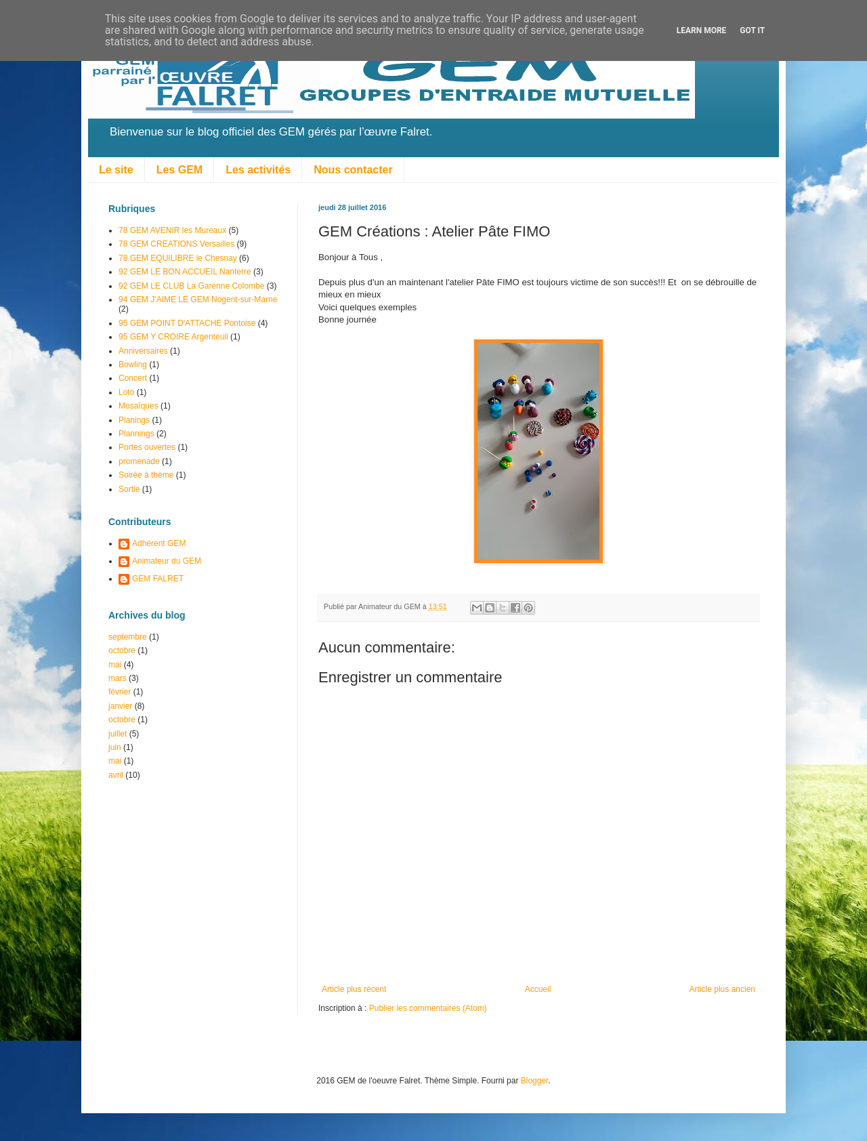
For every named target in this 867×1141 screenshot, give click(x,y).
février (119, 692)
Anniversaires (143, 351)
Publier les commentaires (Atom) (428, 1008)
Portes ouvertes (147, 447)
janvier (120, 706)
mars (117, 678)
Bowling (133, 364)
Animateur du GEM (166, 561)
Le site (116, 169)
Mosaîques (138, 406)
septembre (127, 637)
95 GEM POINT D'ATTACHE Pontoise (187, 323)
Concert (133, 378)
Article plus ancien (722, 989)
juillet (117, 734)
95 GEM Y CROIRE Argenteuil (173, 336)
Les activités (258, 169)
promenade (139, 461)
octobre (121, 650)
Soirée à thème (146, 475)
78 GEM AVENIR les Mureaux (172, 230)
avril (115, 775)
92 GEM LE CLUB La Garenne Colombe (191, 286)
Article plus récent (354, 989)
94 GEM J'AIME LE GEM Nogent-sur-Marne (198, 299)
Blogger (535, 1080)
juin (114, 747)
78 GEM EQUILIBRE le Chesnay (178, 258)
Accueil (538, 989)
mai (114, 664)
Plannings (136, 433)
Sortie (129, 489)
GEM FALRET (158, 578)
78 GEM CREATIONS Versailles (176, 244)
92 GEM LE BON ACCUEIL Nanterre (185, 271)
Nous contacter (353, 169)
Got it (752, 30)
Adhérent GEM (159, 543)
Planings (134, 420)
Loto (126, 392)
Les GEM (179, 169)
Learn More (702, 30)
